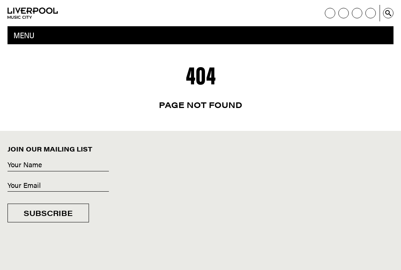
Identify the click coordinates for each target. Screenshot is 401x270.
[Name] (58, 165)
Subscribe (48, 212)
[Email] (58, 185)
